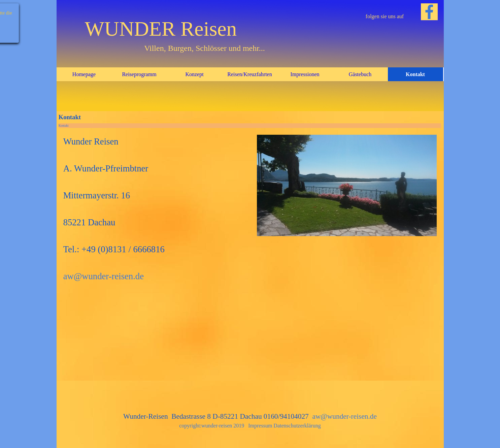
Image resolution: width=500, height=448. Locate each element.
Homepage (84, 74)
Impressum (260, 425)
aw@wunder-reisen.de (103, 276)
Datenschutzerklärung (297, 425)
